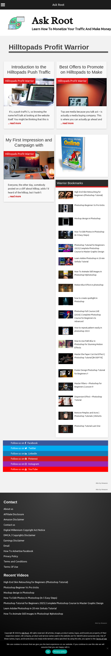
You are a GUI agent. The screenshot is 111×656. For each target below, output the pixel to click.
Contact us (9, 525)
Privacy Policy (11, 556)
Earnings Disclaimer (14, 540)
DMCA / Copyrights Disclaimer (19, 535)
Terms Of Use (11, 567)
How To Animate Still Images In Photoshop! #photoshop (33, 613)
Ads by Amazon (102, 483)
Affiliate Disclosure (14, 514)
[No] (107, 648)
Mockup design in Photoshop (19, 592)
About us (8, 509)
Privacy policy (60, 652)
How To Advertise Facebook (18, 551)
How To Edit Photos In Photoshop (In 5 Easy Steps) (30, 598)
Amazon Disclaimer (14, 519)
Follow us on (24, 443)
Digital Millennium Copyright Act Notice (24, 530)
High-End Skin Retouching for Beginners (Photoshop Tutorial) (36, 582)
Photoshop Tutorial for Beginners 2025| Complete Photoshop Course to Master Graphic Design (53, 603)
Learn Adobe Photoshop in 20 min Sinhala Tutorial (30, 608)
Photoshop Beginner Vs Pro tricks (21, 587)
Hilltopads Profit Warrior (19, 80)
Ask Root (58, 4)
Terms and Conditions (15, 561)
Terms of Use (101, 639)
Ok (48, 652)
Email (6, 545)
